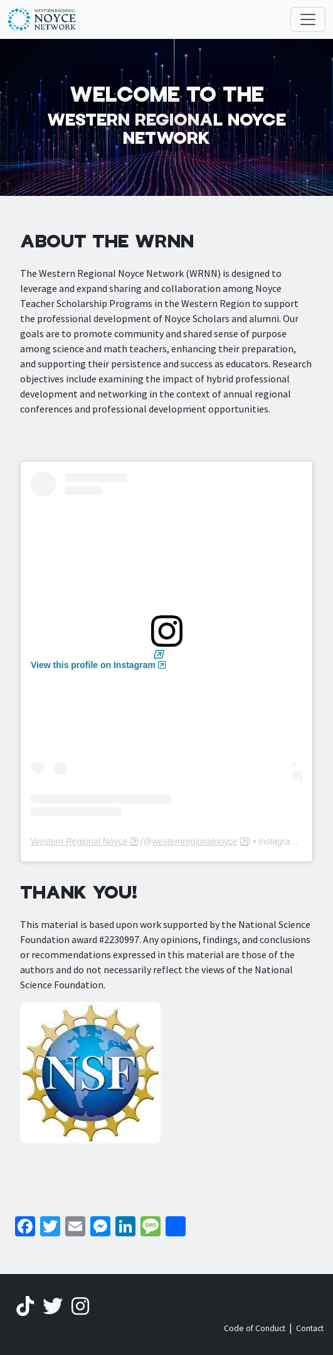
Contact (310, 1328)
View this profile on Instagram (93, 665)
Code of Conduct (254, 1328)
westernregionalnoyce (194, 841)
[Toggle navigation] (307, 19)
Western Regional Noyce (79, 841)
